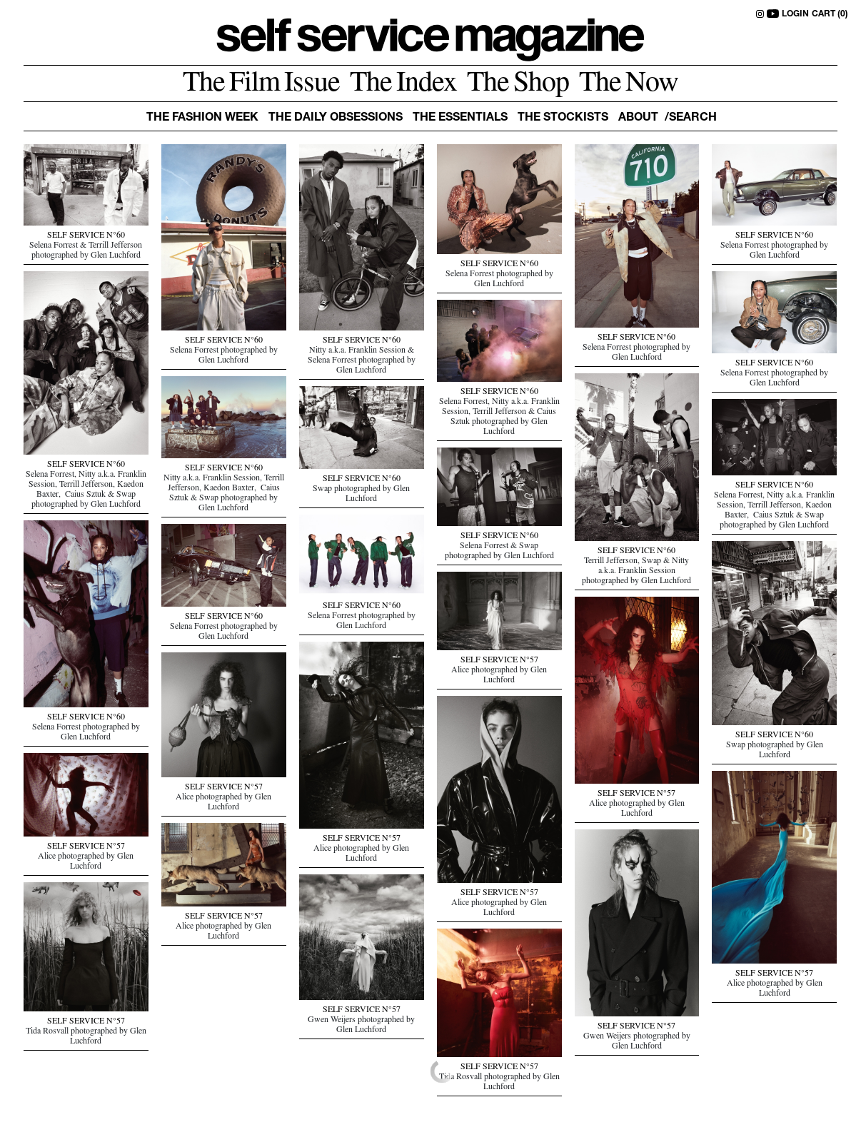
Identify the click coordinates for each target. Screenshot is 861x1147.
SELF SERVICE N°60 (86, 236)
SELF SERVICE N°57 (499, 661)
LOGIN (795, 14)
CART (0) (830, 14)
